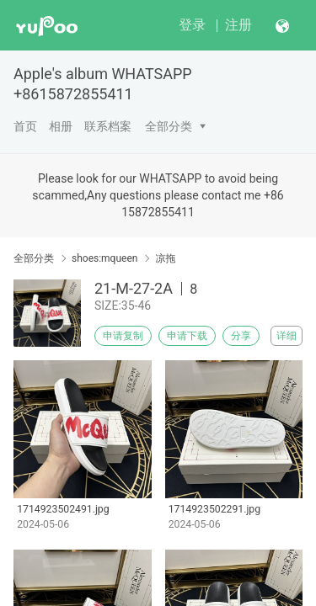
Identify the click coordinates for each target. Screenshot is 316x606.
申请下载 (187, 336)
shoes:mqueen (104, 258)
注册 (238, 25)
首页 (25, 126)
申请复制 (123, 336)
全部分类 (168, 126)
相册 (60, 126)
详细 (286, 336)
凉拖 (165, 258)
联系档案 (107, 126)
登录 (192, 25)
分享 (241, 336)
